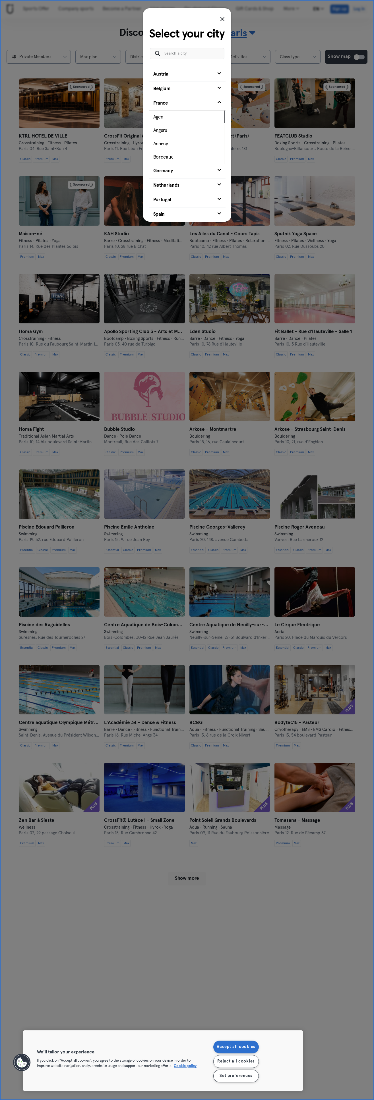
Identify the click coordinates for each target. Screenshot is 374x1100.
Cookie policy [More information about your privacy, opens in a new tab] (185, 1066)
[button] (22, 1062)
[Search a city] (187, 53)
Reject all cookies (236, 1061)
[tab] (187, 74)
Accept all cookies (236, 1047)
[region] (163, 1060)
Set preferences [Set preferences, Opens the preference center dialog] (236, 1076)
